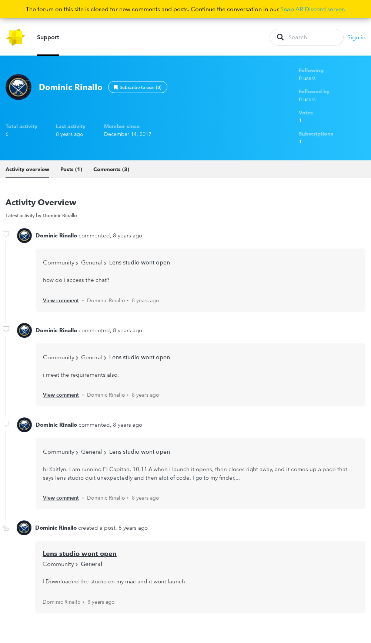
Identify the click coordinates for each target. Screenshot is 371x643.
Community (58, 262)
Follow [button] (137, 87)
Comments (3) (111, 169)
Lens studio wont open (139, 262)
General (92, 262)
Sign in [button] (356, 37)
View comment (61, 300)
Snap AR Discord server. (312, 9)
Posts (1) (71, 169)
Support (48, 37)
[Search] (307, 37)
